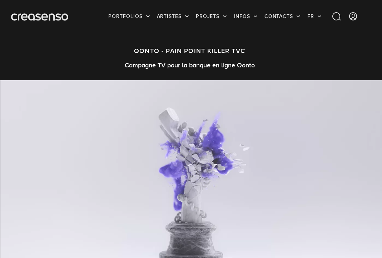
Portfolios (125, 16)
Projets (207, 16)
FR (310, 16)
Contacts (278, 16)
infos (242, 16)
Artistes (169, 16)
